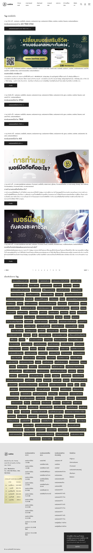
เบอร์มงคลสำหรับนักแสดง (43, 425)
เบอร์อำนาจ (33, 367)
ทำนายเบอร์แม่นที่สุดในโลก (14, 322)
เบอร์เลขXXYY (41, 430)
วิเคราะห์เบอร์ (81, 421)
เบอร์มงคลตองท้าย (59, 482)
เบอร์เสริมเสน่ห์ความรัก (14, 335)
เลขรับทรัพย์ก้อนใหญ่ (59, 425)
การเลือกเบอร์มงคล (68, 244)
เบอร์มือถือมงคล (72, 407)
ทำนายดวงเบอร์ (81, 398)
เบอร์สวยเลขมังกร (46, 285)
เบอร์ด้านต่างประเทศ (63, 290)
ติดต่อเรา (75, 4)
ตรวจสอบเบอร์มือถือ (36, 340)
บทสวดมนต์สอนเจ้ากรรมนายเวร (76, 299)
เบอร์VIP (20, 304)
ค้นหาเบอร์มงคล (39, 4)
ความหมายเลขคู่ (71, 184)
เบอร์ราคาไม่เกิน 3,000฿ (29, 478)
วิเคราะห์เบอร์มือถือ (17, 331)
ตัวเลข (45, 244)
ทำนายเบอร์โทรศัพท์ (61, 184)
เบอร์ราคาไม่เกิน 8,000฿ (29, 489)
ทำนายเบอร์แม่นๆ (8, 186)
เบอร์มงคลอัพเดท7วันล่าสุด (77, 430)
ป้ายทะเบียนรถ (22, 416)
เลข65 (83, 385)
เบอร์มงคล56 (25, 412)
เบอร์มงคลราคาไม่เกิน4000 (45, 434)
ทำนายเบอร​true (66, 353)
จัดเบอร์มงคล (62, 304)
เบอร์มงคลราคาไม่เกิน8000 (67, 322)
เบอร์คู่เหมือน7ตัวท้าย (60, 421)
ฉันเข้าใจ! (77, 547)
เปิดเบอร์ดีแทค (67, 403)
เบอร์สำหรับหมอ (47, 362)
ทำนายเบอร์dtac (14, 344)
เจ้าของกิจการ (79, 344)
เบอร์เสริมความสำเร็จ (32, 295)
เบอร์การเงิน (46, 68)
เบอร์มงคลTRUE (54, 353)
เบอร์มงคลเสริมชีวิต (46, 407)
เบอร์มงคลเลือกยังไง (13, 308)
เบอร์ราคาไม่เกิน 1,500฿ (29, 467)
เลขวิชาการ (56, 403)
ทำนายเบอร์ (19, 4)
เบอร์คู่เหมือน (17, 425)
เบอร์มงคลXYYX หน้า (60, 504)
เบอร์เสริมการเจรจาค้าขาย (57, 385)
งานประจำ (42, 349)
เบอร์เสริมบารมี (28, 425)
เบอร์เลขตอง (11, 416)
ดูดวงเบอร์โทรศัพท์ (73, 425)
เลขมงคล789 (18, 317)
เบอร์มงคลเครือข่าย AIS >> (16, 143)
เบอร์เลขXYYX (82, 322)
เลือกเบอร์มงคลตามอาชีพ (78, 380)
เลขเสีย (35, 335)
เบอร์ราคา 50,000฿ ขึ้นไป (30, 528)
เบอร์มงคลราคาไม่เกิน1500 (45, 317)
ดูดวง (65, 95)
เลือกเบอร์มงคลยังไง (60, 340)
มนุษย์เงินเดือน (23, 376)
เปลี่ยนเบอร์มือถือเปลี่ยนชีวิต (77, 335)
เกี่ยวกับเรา (72, 473)
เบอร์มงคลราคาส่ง (58, 95)
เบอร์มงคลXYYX (59, 501)
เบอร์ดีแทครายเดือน (47, 295)
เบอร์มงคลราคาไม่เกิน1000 (48, 304)
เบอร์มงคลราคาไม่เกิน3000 (60, 281)
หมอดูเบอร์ (23, 407)
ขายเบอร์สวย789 (78, 376)
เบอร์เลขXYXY (43, 353)
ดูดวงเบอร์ (75, 317)
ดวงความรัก (57, 380)
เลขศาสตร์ (28, 244)
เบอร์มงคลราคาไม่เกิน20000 (28, 385)
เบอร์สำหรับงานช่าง (57, 326)
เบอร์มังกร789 (51, 430)
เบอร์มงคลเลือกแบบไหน (16, 353)
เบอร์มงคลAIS (81, 134)
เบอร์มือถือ (22, 21)
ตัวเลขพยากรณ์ (58, 244)
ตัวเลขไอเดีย (29, 299)
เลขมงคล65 (64, 313)
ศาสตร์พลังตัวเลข (44, 281)
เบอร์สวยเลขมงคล (78, 68)
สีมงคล (62, 299)
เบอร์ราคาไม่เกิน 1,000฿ (29, 461)
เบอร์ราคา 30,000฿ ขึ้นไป (30, 523)
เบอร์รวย (22, 340)
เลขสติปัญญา (41, 358)
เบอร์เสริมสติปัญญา (45, 471)
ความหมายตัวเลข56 (43, 389)
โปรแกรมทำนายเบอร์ (62, 434)
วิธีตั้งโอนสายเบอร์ (13, 421)
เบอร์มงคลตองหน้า (59, 479)
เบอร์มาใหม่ (43, 461)
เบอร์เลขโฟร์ (74, 308)
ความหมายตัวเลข (76, 358)
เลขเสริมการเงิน (29, 430)
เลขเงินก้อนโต (43, 416)
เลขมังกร (83, 304)
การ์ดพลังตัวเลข (26, 394)
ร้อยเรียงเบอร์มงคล (66, 344)
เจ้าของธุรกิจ (36, 403)
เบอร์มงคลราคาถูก (36, 21)
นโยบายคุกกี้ (83, 542)
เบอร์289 (6, 71)
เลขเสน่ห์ (72, 313)
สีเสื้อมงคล (14, 340)
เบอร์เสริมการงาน (31, 331)
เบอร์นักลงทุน (64, 394)
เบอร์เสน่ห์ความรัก (52, 349)
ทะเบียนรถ (27, 335)
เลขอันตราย (13, 389)
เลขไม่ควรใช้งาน (76, 281)
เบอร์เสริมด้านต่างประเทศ (44, 485)
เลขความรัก (36, 421)
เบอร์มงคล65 (15, 394)
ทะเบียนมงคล (54, 299)
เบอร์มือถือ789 (25, 421)
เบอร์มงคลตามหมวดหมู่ (75, 470)
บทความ (58, 3)
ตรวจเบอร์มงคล (35, 439)
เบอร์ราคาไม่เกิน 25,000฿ (29, 512)
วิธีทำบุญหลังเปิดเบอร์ (39, 394)
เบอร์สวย (55, 21)
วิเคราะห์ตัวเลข (84, 184)
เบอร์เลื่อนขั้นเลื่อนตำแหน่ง (44, 480)
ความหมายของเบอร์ (29, 186)
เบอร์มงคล (16, 21)
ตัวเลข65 (66, 380)
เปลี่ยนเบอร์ (70, 398)
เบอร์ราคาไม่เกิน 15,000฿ (29, 500)
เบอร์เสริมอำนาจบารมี (45, 494)
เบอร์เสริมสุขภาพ (44, 490)
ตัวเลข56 (33, 349)
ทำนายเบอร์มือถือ (71, 326)
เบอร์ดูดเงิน (56, 376)
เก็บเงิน (81, 326)
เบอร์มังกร (23, 68)
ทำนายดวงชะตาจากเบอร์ (27, 389)
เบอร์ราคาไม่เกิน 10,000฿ (29, 495)
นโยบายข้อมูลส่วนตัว (72, 542)
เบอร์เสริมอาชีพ (33, 407)
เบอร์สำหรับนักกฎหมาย (56, 412)
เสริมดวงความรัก (12, 407)
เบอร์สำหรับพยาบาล (61, 362)
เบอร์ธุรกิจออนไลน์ (30, 353)
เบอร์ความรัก (53, 68)
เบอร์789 (86, 68)
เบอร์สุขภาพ (53, 322)
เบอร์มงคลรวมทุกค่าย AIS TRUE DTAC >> (20, 29)
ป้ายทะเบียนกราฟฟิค (17, 295)
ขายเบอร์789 (51, 358)
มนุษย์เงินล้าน (43, 385)
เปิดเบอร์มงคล (46, 403)
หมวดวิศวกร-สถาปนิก (28, 308)
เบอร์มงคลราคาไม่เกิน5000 (73, 295)
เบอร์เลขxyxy (33, 313)
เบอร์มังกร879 (11, 313)
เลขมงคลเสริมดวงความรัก (20, 281)
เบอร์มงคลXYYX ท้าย (60, 508)
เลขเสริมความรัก (27, 344)
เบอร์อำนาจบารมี (29, 358)
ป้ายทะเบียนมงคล (29, 434)
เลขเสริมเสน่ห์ (33, 416)
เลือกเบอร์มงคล (22, 367)
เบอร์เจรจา (65, 68)
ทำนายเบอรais (69, 416)
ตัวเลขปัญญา (53, 394)
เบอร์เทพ (60, 21)
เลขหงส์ (17, 412)
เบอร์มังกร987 (82, 313)
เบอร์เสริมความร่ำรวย (20, 285)
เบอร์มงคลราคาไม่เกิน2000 (15, 380)
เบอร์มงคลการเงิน (52, 331)
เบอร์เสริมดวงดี (53, 313)
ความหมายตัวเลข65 (76, 394)
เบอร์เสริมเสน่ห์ (66, 376)
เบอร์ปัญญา (48, 340)
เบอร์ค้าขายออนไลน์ (31, 304)
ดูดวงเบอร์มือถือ (73, 304)
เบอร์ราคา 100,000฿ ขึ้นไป (30, 534)
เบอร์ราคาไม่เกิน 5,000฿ (29, 484)
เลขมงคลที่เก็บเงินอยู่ (41, 299)
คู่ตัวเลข (53, 184)
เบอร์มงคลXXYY (59, 512)
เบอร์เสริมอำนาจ (47, 421)
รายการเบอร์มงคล (29, 4)
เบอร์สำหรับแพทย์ (53, 344)
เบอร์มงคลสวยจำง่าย (60, 471)
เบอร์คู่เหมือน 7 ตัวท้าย (60, 523)
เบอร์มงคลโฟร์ (58, 486)
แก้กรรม (47, 376)
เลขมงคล (28, 21)
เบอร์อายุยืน (59, 295)
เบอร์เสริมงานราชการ (77, 349)
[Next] (86, 270)
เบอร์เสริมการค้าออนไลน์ (39, 412)
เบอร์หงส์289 (29, 322)
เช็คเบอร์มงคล (58, 439)
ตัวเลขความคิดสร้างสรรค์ (61, 308)
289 (51, 416)
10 (59, 270)
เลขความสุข (58, 416)
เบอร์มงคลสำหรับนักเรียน (15, 430)
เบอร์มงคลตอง (58, 475)
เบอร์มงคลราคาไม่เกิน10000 (74, 367)
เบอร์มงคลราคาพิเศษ (77, 434)
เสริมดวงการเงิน (78, 389)
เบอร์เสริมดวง (11, 304)
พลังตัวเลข (13, 376)
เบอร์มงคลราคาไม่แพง (46, 21)
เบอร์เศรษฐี (72, 371)
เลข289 (70, 385)
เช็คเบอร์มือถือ (36, 290)
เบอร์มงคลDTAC (77, 290)
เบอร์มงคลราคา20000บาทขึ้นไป (75, 412)
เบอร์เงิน (38, 362)
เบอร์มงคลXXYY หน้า (60, 515)
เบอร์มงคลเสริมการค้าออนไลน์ (20, 290)
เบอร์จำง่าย (43, 313)
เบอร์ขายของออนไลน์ (24, 71)
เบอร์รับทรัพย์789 (12, 362)
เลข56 (11, 326)
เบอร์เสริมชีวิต (40, 398)
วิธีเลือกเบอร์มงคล (14, 349)
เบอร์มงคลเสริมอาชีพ (36, 376)
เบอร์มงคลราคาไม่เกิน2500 (15, 299)
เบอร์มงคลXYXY (59, 490)
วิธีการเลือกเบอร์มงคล (27, 398)
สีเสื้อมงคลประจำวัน (48, 290)
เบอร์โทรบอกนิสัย (59, 407)
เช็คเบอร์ (27, 403)
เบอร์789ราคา (30, 380)
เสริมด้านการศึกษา (58, 367)
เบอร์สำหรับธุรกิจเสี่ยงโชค (58, 371)
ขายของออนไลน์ (80, 416)
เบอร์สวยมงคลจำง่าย (75, 331)
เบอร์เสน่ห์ (59, 68)
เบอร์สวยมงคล (74, 362)
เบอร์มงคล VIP (58, 461)
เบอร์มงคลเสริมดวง (73, 21)
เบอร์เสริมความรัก (63, 358)
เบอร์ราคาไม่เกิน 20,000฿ (29, 506)
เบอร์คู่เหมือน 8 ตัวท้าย (60, 526)
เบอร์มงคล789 (12, 385)
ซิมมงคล (65, 21)
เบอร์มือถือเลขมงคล (40, 344)
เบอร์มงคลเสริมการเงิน (59, 335)
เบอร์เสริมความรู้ (66, 389)
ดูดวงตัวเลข (83, 407)
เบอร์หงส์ (40, 68)
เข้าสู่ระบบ (72, 459)
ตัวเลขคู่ (78, 184)
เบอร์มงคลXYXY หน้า (60, 493)
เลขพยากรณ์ (47, 184)
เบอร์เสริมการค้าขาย (45, 475)
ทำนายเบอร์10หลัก (18, 186)
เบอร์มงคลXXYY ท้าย (60, 519)
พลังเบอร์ (76, 285)
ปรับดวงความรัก (17, 403)
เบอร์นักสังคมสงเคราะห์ (44, 308)
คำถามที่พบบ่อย (66, 4)
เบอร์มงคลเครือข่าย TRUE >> (16, 124)
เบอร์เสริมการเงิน (14, 71)
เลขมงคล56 (47, 380)
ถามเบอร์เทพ (49, 4)
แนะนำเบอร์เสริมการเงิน (75, 340)
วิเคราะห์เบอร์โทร (16, 358)
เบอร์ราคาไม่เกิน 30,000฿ (29, 517)
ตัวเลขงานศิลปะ (47, 439)
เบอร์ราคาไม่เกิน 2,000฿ (29, 473)
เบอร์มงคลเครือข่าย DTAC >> (16, 105)
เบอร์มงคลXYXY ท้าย (60, 497)
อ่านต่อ (11, 85)
